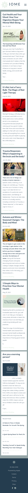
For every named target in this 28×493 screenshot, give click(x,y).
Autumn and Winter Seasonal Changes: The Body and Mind (13, 220)
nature (18, 428)
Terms (14, 477)
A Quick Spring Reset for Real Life (14, 434)
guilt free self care (11, 428)
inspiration (15, 437)
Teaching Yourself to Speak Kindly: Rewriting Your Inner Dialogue (14, 446)
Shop (14, 484)
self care (14, 450)
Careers (14, 474)
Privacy (14, 481)
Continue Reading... (9, 80)
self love (19, 450)
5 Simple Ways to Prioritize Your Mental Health (13, 286)
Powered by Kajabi (14, 470)
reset (21, 428)
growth (4, 428)
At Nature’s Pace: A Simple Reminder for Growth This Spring (13, 424)
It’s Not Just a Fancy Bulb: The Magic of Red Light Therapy (13, 90)
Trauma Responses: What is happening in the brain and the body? (14, 154)
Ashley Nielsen (7, 378)
